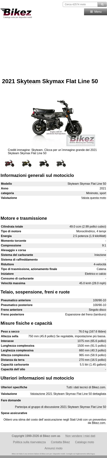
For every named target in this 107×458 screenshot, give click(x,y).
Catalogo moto (84, 442)
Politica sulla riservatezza (29, 442)
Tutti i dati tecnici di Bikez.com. (86, 387)
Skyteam (29, 81)
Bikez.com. (99, 422)
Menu (96, 11)
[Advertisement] (53, 46)
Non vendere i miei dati (80, 435)
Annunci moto (54, 448)
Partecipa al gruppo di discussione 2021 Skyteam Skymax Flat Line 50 (60, 406)
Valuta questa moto (93, 197)
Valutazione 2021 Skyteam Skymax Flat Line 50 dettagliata (68, 393)
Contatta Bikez (60, 442)
